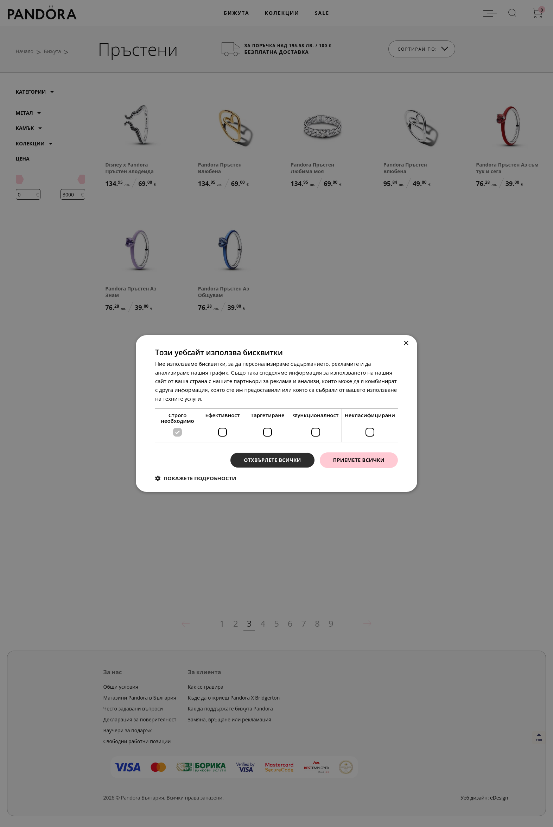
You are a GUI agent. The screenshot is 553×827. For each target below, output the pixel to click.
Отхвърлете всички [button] (272, 460)
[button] (195, 478)
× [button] (405, 343)
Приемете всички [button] (358, 460)
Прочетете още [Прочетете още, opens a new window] (223, 398)
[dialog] (276, 413)
